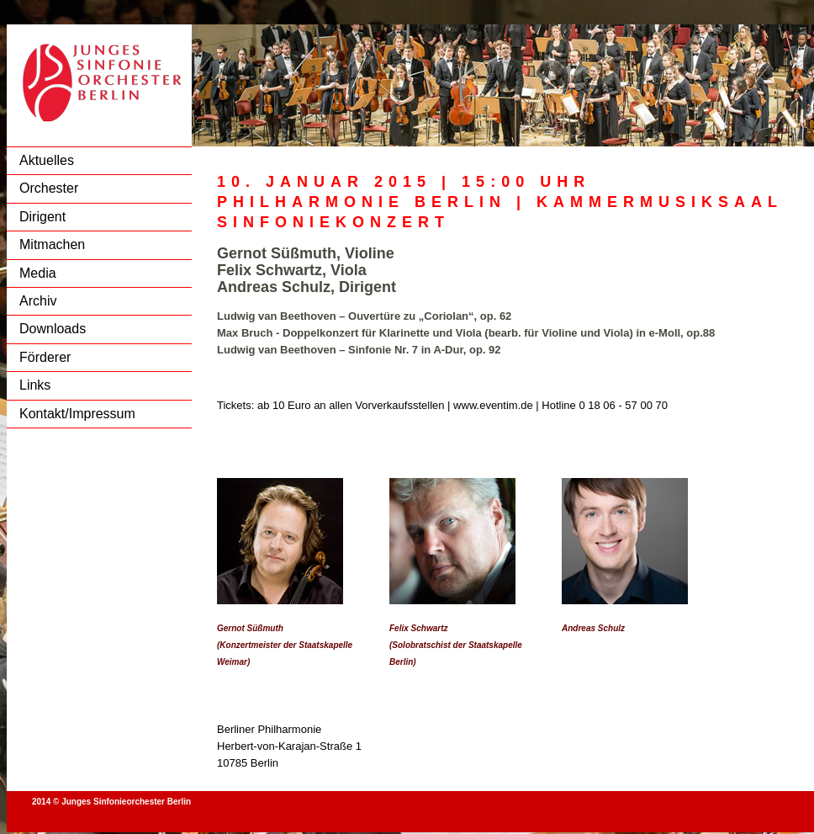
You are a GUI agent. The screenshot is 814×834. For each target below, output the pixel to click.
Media (37, 273)
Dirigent (42, 217)
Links (34, 385)
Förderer (45, 357)
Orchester (48, 188)
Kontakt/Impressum (77, 413)
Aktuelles (46, 160)
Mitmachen (52, 244)
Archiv (37, 301)
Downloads (52, 328)
